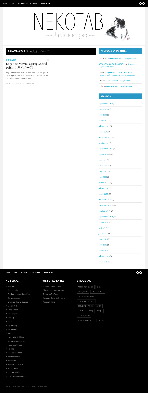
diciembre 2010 (105, 200)
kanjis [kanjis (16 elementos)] (99, 311)
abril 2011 (103, 177)
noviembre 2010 (105, 205)
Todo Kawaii (13, 368)
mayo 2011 (103, 171)
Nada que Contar (15, 345)
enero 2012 (103, 132)
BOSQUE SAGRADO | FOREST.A (111, 64)
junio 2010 (103, 233)
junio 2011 (103, 166)
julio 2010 (103, 228)
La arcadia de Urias (16, 337)
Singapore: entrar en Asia (53, 290)
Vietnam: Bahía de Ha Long (54, 298)
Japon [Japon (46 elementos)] (98, 306)
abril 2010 (103, 245)
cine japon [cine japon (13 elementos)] (83, 292)
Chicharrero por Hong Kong (19, 294)
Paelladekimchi (14, 357)
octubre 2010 (104, 211)
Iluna (10, 321)
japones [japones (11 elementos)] (82, 311)
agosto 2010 (104, 222)
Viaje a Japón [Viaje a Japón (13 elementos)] (84, 316)
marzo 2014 (103, 109)
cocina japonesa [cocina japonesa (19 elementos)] (86, 297)
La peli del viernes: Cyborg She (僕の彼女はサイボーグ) (26, 65)
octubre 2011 (104, 143)
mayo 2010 (103, 239)
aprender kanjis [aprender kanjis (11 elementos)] (85, 287)
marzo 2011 (103, 183)
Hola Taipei (12, 314)
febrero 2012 (104, 126)
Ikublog (11, 317)
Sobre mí (45, 3)
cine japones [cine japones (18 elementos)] (97, 292)
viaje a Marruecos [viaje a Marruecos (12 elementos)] (87, 320)
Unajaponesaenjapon (17, 376)
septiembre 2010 (106, 216)
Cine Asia (11, 60)
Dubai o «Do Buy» (50, 294)
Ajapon (11, 286)
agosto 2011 (104, 154)
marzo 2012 (103, 120)
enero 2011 (103, 194)
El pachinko (12, 306)
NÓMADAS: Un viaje (27, 3)
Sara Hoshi (30, 83)
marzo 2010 (103, 250)
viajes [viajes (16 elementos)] (101, 320)
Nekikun (11, 349)
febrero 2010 (104, 256)
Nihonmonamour (15, 353)
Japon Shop (12, 325)
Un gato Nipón (14, 372)
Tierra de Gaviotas (15, 364)
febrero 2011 (104, 188)
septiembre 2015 (106, 103)
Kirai (9, 333)
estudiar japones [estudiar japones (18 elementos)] (86, 301)
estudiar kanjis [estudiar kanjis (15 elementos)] (85, 306)
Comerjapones (14, 298)
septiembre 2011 (106, 149)
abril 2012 (103, 115)
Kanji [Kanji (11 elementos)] (91, 311)
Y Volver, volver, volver (52, 286)
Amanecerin (13, 290)
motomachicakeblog (16, 341)
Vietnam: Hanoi (49, 302)
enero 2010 (103, 262)
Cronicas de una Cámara (18, 302)
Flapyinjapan (13, 310)
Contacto (8, 3)
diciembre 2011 (105, 137)
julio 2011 (103, 160)
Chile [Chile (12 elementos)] (99, 287)
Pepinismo (12, 361)
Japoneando (13, 329)
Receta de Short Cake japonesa (123, 58)
